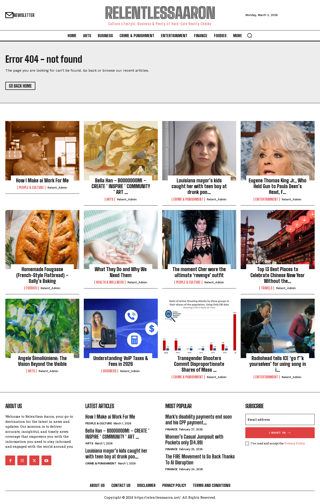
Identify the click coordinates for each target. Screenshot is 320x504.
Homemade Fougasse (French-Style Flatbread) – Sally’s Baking (42, 275)
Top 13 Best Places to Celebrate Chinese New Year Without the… (277, 275)
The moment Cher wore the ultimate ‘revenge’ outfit (199, 272)
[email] (280, 419)
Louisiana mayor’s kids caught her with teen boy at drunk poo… (199, 186)
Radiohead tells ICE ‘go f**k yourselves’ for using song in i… (277, 364)
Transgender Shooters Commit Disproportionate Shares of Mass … (199, 364)
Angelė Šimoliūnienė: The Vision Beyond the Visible (42, 361)
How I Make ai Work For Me (42, 180)
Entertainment (266, 199)
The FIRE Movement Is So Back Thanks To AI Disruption (200, 460)
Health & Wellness (110, 282)
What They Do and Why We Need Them (121, 272)
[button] (249, 35)
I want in (280, 433)
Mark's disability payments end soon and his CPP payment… (198, 419)
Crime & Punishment (188, 199)
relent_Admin (57, 187)
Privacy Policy (294, 443)
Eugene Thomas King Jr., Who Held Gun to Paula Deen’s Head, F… (277, 186)
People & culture (31, 187)
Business (109, 371)
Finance (171, 429)
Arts (109, 199)
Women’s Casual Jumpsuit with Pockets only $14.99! (194, 440)
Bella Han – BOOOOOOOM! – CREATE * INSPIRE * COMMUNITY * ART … (121, 186)
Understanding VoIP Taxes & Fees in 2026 (120, 361)
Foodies (31, 288)
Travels (266, 288)
